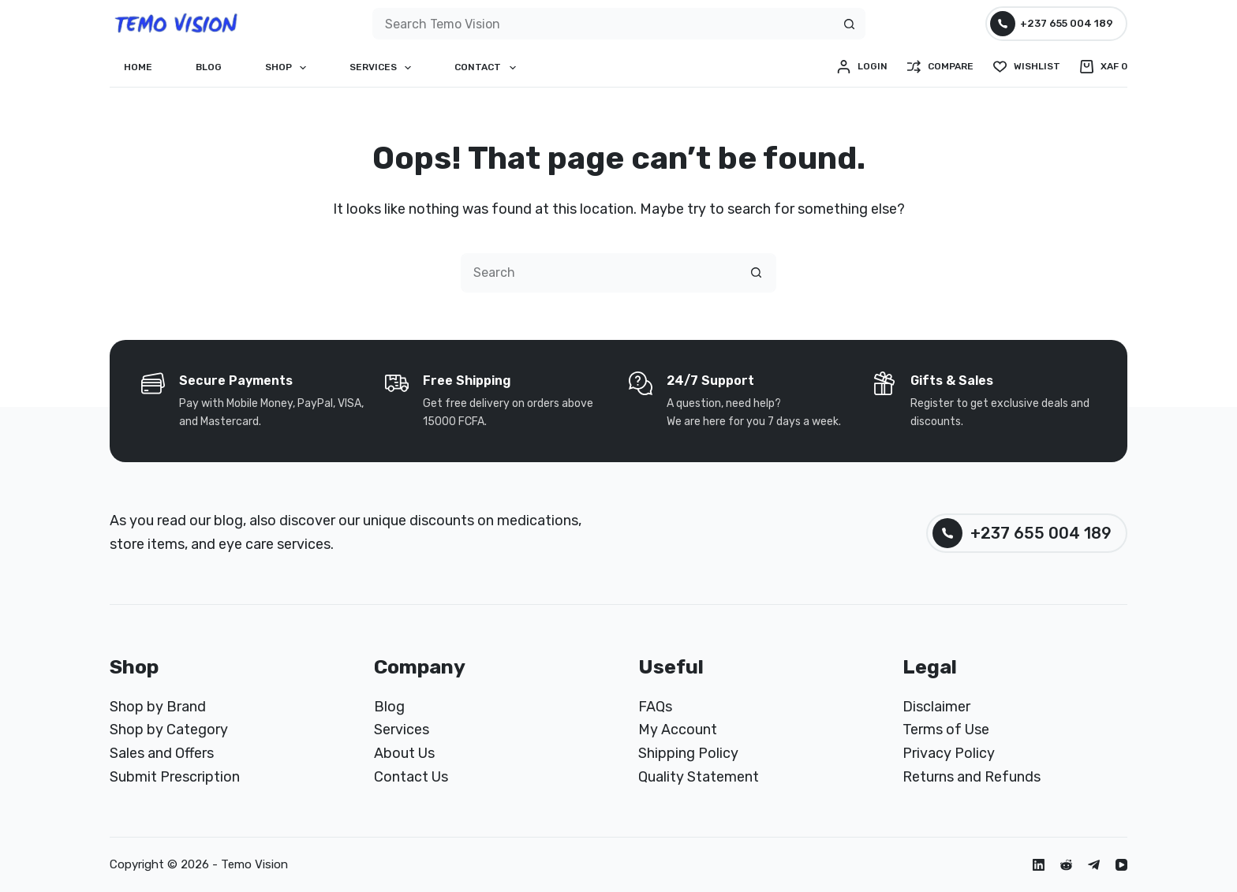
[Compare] (940, 67)
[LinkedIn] (1039, 865)
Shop (288, 67)
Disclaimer (936, 706)
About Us (404, 753)
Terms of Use (946, 729)
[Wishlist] (1026, 67)
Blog (209, 67)
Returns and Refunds (972, 777)
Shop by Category (169, 729)
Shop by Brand (158, 706)
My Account (677, 729)
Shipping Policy (688, 753)
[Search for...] (603, 23)
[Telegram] (1094, 865)
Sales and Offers (162, 753)
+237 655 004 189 (1052, 23)
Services (383, 67)
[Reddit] (1066, 865)
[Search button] (849, 23)
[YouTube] (1121, 865)
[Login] (862, 67)
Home (138, 67)
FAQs (655, 706)
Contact (487, 67)
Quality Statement (698, 777)
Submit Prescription (175, 777)
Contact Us (411, 777)
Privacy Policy (949, 753)
